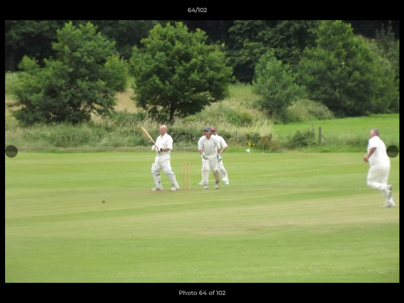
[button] (369, 12)
